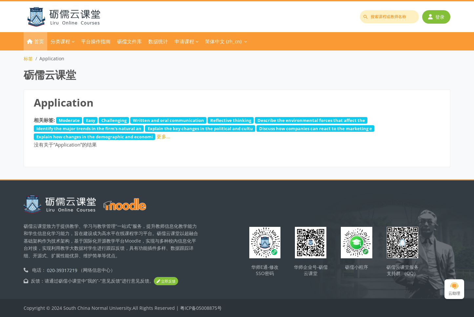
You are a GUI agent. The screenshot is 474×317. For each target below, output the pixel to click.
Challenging (114, 120)
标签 (28, 58)
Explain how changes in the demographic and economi (94, 137)
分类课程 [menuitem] (60, 41)
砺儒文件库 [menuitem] (129, 41)
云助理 (454, 289)
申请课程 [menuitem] (184, 41)
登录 (436, 17)
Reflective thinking (230, 120)
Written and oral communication (168, 120)
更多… (163, 136)
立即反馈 (165, 281)
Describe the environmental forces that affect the (311, 120)
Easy (90, 120)
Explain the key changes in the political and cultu (200, 128)
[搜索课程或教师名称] (389, 17)
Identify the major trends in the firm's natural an (88, 128)
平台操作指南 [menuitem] (96, 41)
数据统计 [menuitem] (158, 41)
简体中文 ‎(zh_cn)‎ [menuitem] (223, 41)
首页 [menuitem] (39, 41)
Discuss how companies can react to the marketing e (315, 128)
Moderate (69, 120)
